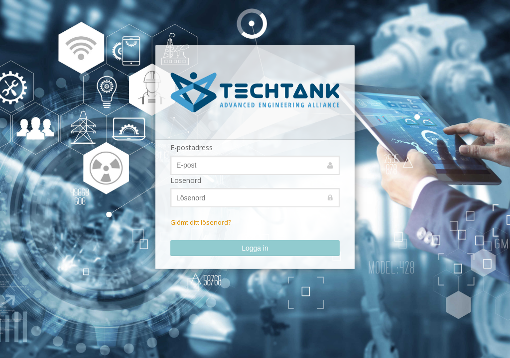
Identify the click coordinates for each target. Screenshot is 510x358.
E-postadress (191, 147)
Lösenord (185, 180)
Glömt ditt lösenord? (200, 222)
